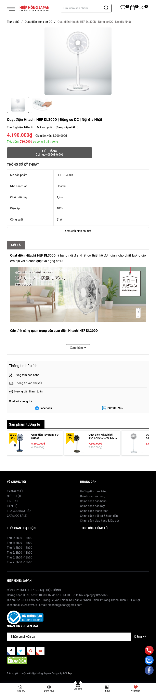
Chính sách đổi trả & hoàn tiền (99, 515)
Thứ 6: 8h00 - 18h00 (19, 557)
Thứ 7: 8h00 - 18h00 (19, 562)
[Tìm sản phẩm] (86, 8)
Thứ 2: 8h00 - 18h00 (19, 538)
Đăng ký (140, 636)
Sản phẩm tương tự (24, 424)
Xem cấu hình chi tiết (78, 231)
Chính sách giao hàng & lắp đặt (99, 520)
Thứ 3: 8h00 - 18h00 (19, 542)
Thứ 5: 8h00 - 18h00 (19, 552)
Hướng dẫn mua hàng (93, 491)
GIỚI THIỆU (14, 496)
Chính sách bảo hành (93, 501)
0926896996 (115, 408)
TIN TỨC (12, 501)
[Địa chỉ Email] (78, 637)
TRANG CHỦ (15, 491)
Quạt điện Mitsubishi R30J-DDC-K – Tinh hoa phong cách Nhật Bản (103, 438)
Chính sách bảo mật (92, 506)
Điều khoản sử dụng (92, 496)
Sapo (70, 673)
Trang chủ (20, 691)
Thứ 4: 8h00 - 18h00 (19, 547)
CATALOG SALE (17, 515)
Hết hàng (49, 152)
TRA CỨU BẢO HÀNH (20, 511)
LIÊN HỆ (12, 506)
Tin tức (106, 691)
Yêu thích (135, 691)
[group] (78, 61)
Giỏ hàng (78, 688)
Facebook (46, 408)
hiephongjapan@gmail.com (65, 604)
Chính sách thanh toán (94, 511)
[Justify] (106, 8)
